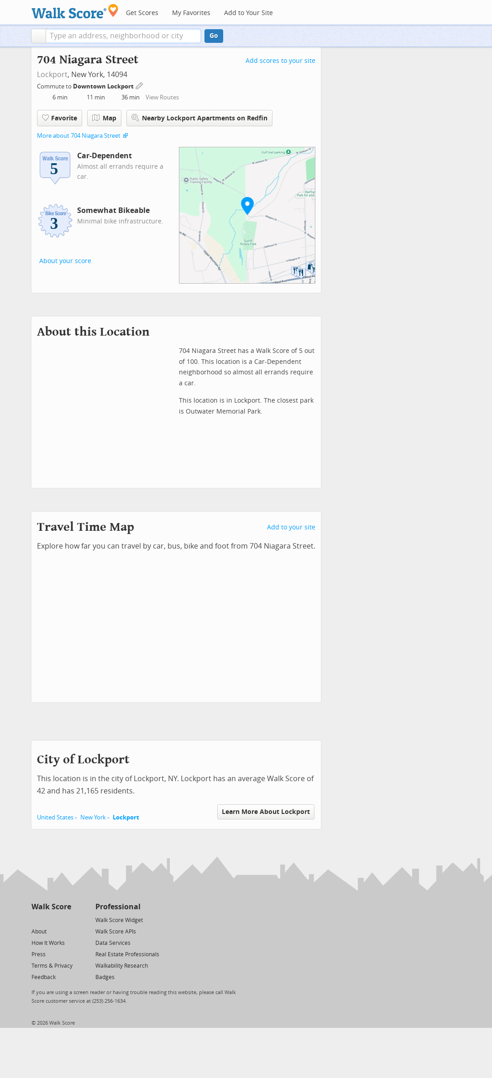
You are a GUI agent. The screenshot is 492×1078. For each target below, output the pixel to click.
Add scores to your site (280, 61)
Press (38, 954)
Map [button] (104, 118)
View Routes (162, 97)
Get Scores (142, 13)
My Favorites (191, 13)
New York (93, 817)
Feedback (43, 977)
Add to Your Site (248, 13)
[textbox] (123, 36)
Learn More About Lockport (266, 812)
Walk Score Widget (119, 920)
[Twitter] (36, 919)
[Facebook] (51, 919)
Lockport (52, 74)
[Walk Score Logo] (75, 11)
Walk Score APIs (115, 931)
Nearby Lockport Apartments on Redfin (199, 118)
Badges (105, 977)
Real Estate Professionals (127, 954)
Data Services (113, 943)
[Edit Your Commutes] (139, 85)
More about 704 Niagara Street (78, 135)
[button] (38, 36)
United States (55, 817)
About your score (65, 261)
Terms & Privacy (52, 966)
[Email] (65, 919)
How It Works (48, 943)
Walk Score (51, 906)
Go (213, 36)
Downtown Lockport (104, 86)
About (39, 931)
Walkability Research (121, 966)
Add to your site (291, 527)
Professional (118, 906)
